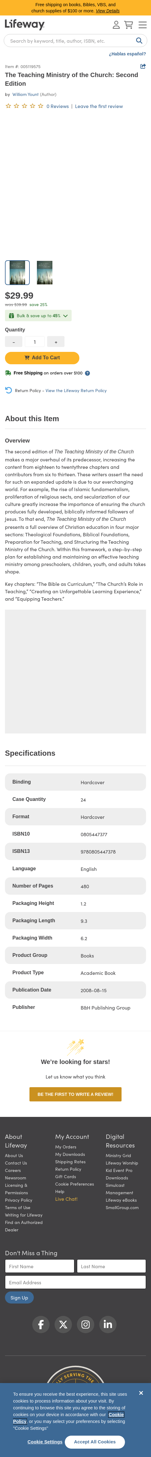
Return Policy (68, 1169)
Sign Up (19, 1297)
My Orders (65, 1147)
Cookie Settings (45, 1441)
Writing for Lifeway (23, 1215)
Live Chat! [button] (66, 1198)
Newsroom (15, 1177)
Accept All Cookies (95, 1441)
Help (59, 1191)
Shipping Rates (70, 1161)
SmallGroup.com (122, 1207)
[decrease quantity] (13, 341)
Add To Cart (42, 357)
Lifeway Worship (122, 1163)
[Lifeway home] (25, 24)
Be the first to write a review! (75, 1094)
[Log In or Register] (116, 25)
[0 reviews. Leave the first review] (37, 106)
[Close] (141, 1393)
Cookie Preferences (74, 1184)
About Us (14, 1155)
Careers (13, 1170)
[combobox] (75, 40)
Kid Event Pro (119, 1170)
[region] (75, 1420)
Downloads (117, 1177)
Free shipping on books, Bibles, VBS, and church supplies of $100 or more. (75, 7)
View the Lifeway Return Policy (76, 390)
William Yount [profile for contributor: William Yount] (25, 94)
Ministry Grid (118, 1155)
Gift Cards (65, 1176)
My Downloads (70, 1154)
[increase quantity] (55, 341)
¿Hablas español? (127, 53)
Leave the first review (99, 105)
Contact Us (16, 1163)
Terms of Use (17, 1207)
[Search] (138, 40)
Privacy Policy (18, 1200)
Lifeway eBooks (121, 1200)
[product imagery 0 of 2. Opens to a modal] (75, 185)
